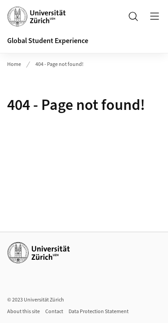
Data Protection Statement (99, 311)
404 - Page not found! (59, 64)
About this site (23, 311)
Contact (54, 311)
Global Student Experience (47, 41)
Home (14, 64)
